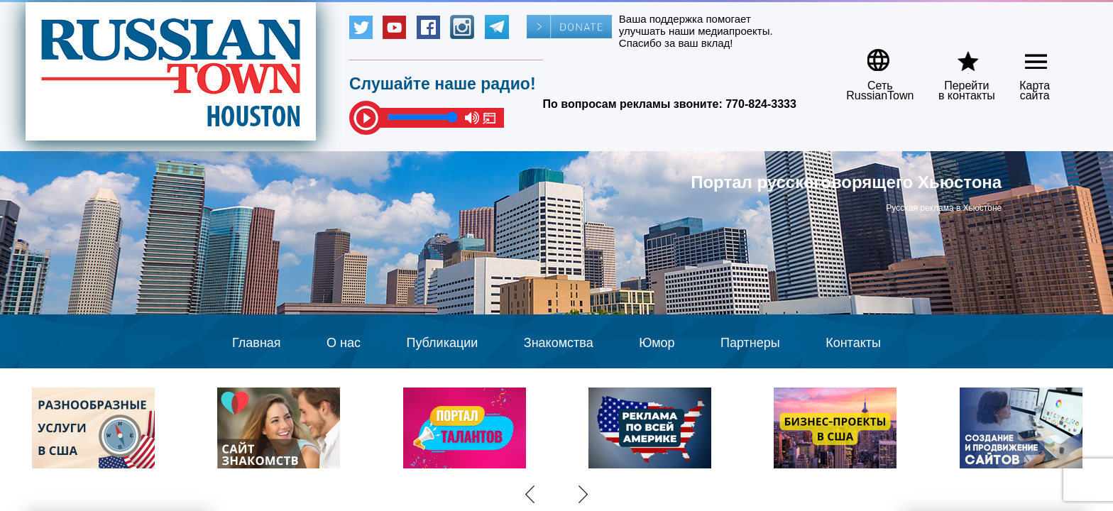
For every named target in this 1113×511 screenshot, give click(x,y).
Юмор (656, 343)
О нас (344, 343)
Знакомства (558, 343)
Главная (256, 343)
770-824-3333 (760, 104)
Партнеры (750, 343)
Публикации (442, 343)
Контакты (853, 343)
